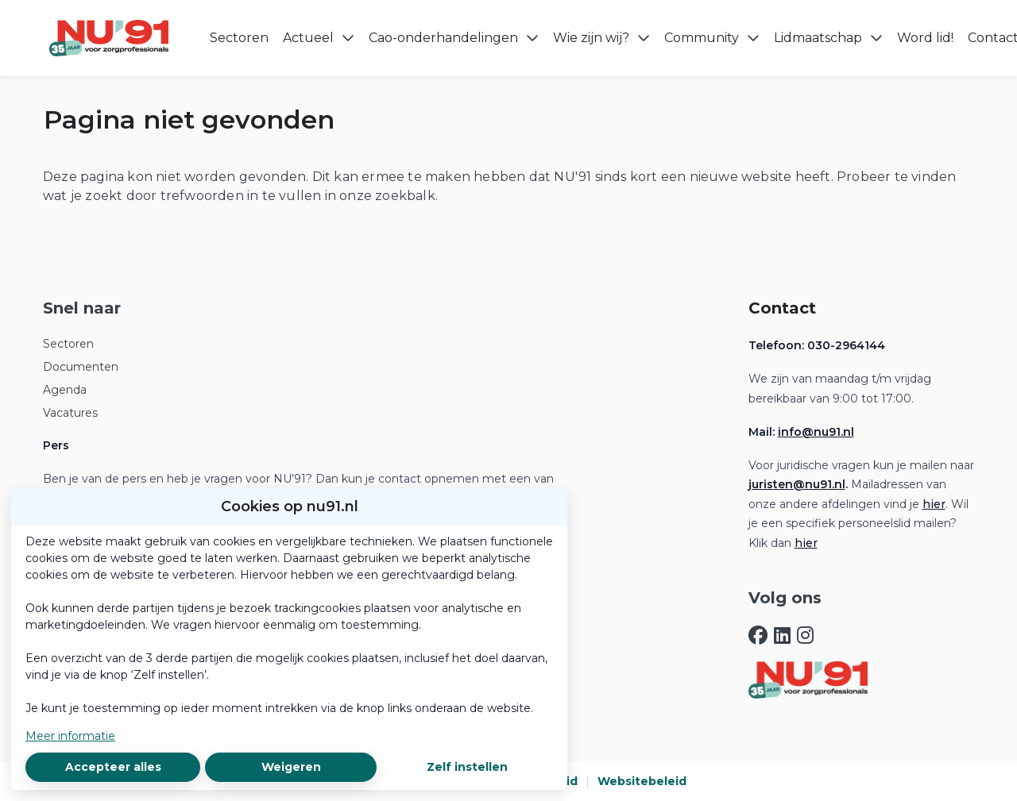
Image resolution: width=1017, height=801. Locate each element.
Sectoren (68, 344)
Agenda (65, 390)
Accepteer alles (113, 767)
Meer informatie (70, 736)
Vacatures (70, 413)
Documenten (80, 367)
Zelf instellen (467, 767)
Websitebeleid (641, 781)
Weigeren (291, 767)
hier (933, 504)
